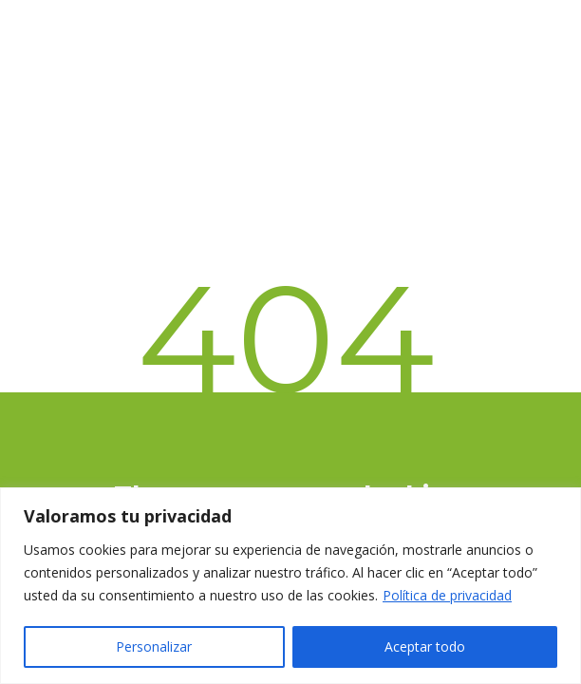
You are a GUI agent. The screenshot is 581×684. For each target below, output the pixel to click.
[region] (290, 585)
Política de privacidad (447, 595)
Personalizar (154, 646)
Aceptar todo (424, 646)
